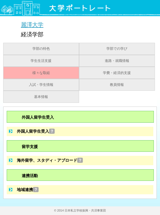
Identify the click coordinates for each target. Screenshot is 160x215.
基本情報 (41, 97)
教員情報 (117, 85)
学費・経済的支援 (117, 73)
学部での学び (116, 49)
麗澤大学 (32, 25)
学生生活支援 (41, 61)
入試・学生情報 (41, 85)
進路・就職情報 (117, 61)
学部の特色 (41, 49)
